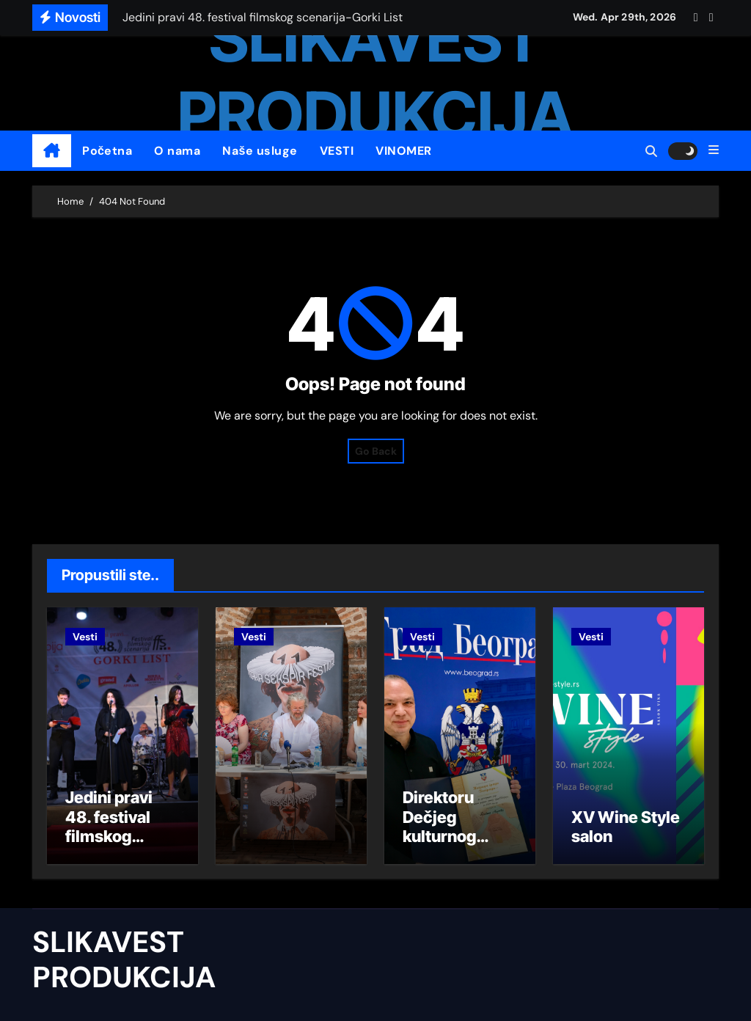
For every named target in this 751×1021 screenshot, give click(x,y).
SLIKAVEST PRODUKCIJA (124, 959)
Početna (107, 150)
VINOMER (404, 150)
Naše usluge (259, 150)
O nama (177, 150)
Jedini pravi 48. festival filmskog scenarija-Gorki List (109, 836)
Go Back (376, 451)
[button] (713, 150)
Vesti (85, 636)
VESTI (337, 150)
